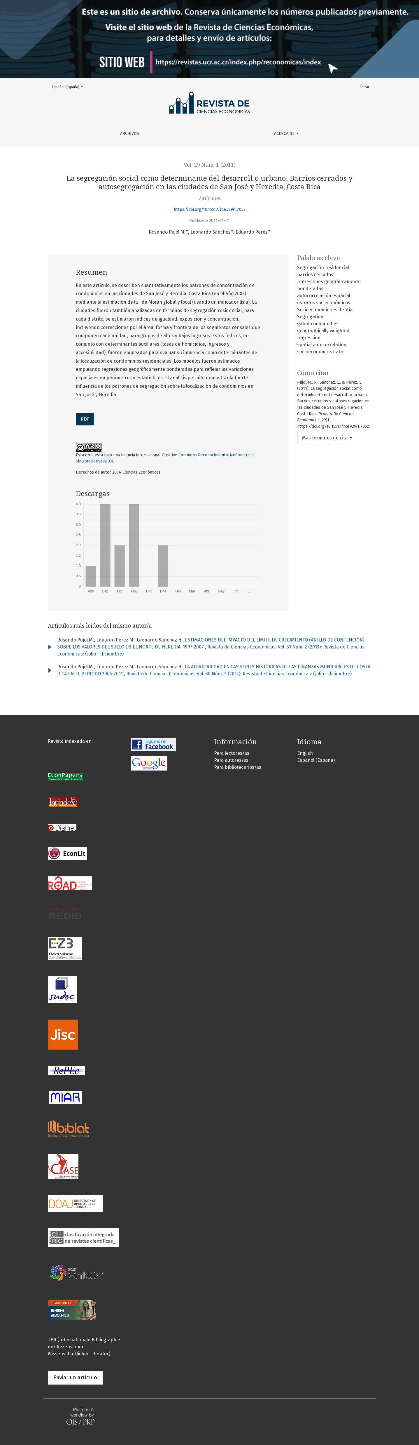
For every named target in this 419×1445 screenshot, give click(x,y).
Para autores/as (231, 760)
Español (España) (69, 86)
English (305, 753)
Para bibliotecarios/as (237, 767)
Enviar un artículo (75, 1377)
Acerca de (285, 133)
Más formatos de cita (325, 438)
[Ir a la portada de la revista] (209, 39)
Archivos (129, 133)
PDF (85, 419)
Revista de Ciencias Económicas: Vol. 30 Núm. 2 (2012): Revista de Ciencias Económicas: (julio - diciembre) (239, 674)
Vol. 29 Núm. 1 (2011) (210, 165)
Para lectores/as (231, 753)
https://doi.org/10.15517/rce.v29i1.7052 (210, 209)
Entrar (364, 87)
